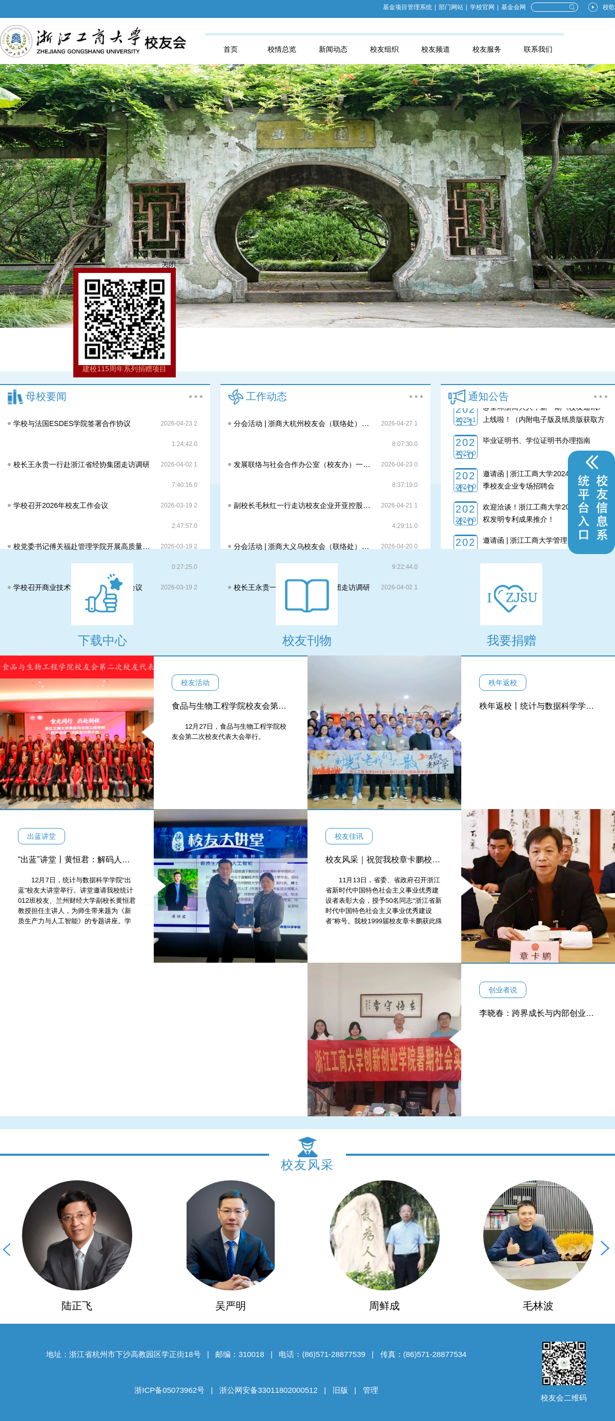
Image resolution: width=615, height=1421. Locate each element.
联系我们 (538, 49)
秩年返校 (502, 682)
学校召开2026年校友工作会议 (60, 505)
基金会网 (513, 7)
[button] (7, 1248)
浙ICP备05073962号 (169, 1390)
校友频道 (435, 49)
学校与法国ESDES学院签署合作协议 (72, 423)
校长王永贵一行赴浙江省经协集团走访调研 (81, 464)
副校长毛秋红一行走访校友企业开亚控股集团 (305, 505)
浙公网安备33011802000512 (268, 1390)
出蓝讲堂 (41, 836)
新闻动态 (333, 49)
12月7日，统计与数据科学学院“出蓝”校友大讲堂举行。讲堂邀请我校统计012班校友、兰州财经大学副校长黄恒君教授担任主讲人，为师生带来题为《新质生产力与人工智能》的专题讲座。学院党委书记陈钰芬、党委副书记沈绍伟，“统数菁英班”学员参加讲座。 (77, 910)
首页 (230, 49)
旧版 (340, 1390)
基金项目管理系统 (407, 7)
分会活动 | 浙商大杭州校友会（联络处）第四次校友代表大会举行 (337, 423)
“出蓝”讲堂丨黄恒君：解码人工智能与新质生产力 (107, 859)
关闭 (180, 266)
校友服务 (487, 49)
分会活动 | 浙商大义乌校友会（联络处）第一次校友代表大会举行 (337, 546)
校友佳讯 (349, 836)
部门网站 (451, 7)
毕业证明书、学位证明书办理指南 (536, 455)
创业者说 (502, 990)
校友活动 (195, 682)
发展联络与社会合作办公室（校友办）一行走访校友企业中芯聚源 (338, 464)
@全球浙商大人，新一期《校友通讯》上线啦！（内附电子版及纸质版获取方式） (544, 433)
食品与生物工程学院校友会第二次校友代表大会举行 (266, 706)
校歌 (609, 7)
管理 (370, 1390)
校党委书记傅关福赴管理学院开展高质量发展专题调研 (99, 546)
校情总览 (282, 49)
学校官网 (482, 7)
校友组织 (384, 49)
